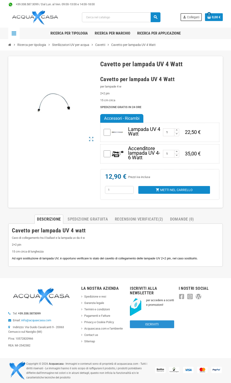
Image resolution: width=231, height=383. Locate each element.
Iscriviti (152, 324)
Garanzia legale (94, 303)
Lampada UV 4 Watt (144, 131)
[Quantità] (119, 190)
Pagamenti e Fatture (97, 315)
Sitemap (89, 341)
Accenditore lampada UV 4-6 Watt (144, 153)
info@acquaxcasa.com (36, 320)
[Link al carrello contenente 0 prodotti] (214, 17)
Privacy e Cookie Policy (99, 322)
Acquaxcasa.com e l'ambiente (103, 328)
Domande (182, 219)
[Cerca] (121, 17)
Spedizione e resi (95, 296)
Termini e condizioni (97, 309)
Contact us (91, 335)
